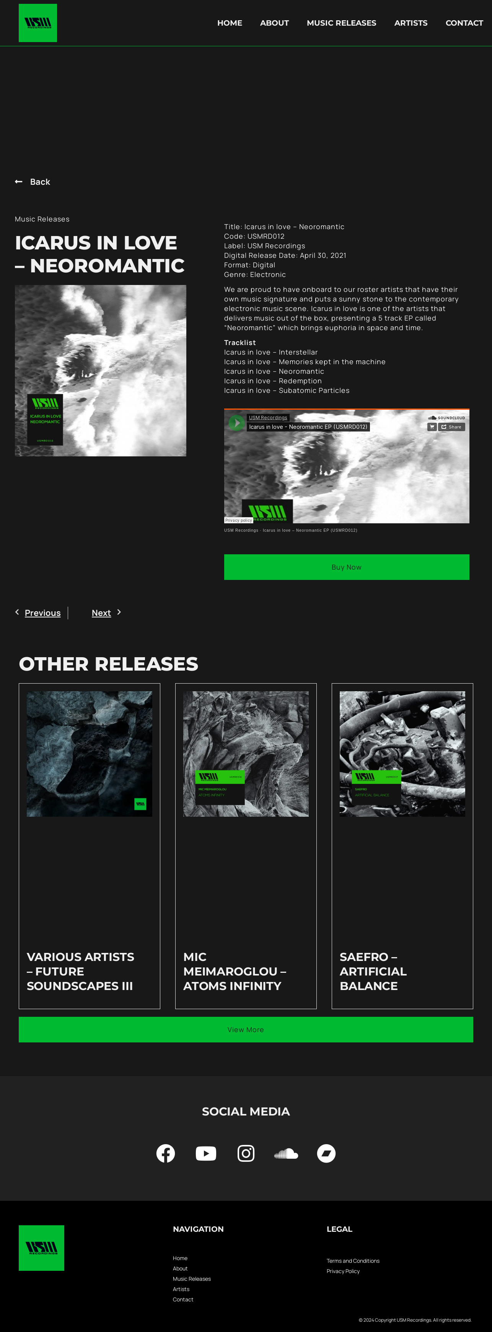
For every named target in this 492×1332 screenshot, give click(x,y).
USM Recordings (241, 530)
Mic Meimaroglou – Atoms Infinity (234, 971)
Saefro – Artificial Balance (373, 971)
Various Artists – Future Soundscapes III (80, 971)
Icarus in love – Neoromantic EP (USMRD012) (310, 530)
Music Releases (341, 23)
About (274, 23)
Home (229, 23)
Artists (411, 23)
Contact (464, 23)
